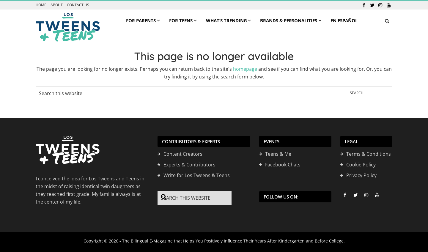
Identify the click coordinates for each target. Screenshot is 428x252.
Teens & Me (278, 154)
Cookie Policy (361, 164)
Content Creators (182, 154)
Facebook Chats (282, 164)
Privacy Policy (361, 175)
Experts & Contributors (189, 164)
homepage (245, 69)
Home (41, 5)
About (57, 5)
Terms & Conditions (368, 154)
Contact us (78, 5)
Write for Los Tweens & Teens (196, 175)
